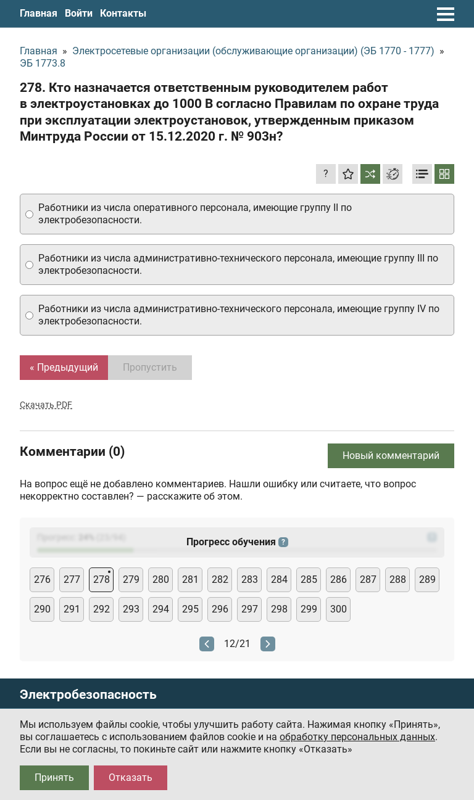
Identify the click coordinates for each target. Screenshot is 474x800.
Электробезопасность (88, 694)
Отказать (130, 777)
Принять (54, 777)
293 (131, 609)
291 (72, 609)
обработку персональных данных (357, 737)
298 (279, 609)
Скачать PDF (46, 405)
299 (309, 609)
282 (220, 579)
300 (338, 609)
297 (249, 609)
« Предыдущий (64, 367)
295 (190, 609)
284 (279, 579)
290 (42, 609)
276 (42, 579)
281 (190, 579)
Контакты (123, 13)
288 (397, 579)
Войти (79, 13)
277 (72, 579)
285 (309, 579)
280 (160, 579)
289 (427, 579)
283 (249, 579)
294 (160, 609)
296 (220, 609)
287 (368, 579)
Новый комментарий (391, 455)
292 (101, 609)
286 (338, 579)
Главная (38, 13)
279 (131, 579)
